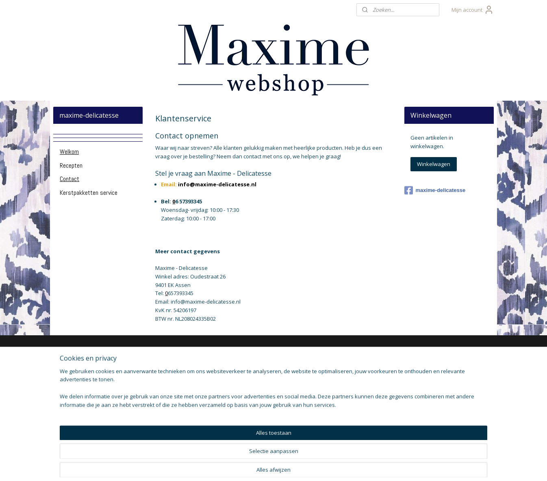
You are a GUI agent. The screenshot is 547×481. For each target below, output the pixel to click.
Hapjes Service (260, 380)
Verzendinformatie (85, 380)
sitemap (249, 466)
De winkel (74, 398)
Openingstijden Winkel (90, 389)
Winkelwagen (433, 164)
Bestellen (73, 407)
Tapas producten (262, 389)
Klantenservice (80, 371)
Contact (69, 179)
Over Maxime (79, 361)
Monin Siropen (259, 371)
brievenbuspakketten (170, 377)
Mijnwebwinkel (368, 466)
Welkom (69, 151)
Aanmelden (342, 395)
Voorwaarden (79, 425)
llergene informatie (90, 416)
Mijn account (472, 10)
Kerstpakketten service (88, 192)
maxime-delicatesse (434, 190)
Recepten (71, 165)
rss (267, 466)
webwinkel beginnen (298, 466)
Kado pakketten (261, 361)
